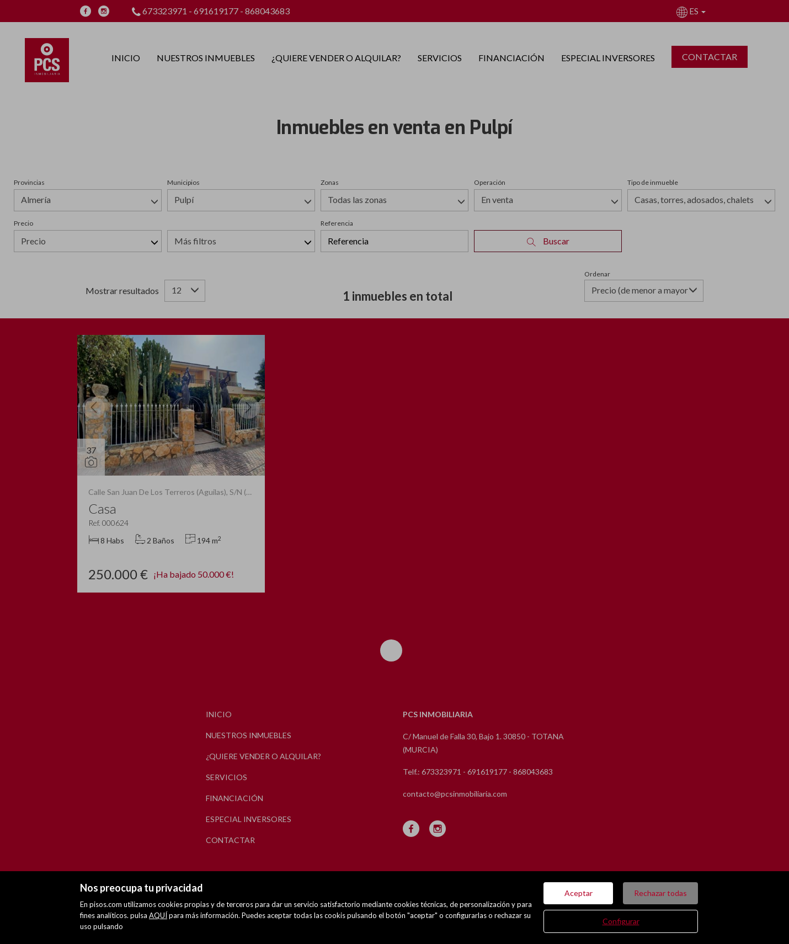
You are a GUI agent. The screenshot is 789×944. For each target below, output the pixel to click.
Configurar (621, 921)
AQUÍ (158, 915)
